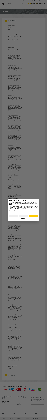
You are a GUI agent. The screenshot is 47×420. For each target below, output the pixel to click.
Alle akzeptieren (33, 215)
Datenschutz (25, 219)
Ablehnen (13, 215)
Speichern (23, 215)
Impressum (21, 219)
